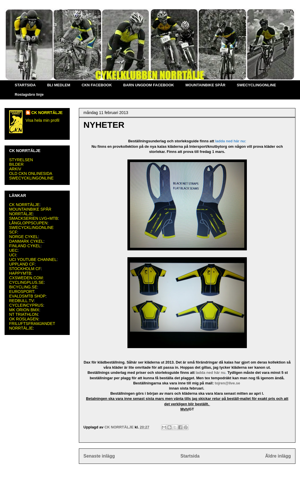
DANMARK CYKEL (26, 241)
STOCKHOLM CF (25, 268)
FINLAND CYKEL (25, 246)
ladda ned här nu (210, 372)
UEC (13, 250)
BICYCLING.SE (23, 287)
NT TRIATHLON (23, 314)
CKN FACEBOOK (97, 85)
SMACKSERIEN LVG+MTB (33, 218)
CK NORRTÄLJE (47, 112)
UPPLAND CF (22, 264)
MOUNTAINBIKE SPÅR (205, 85)
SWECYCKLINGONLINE (31, 178)
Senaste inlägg (99, 456)
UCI (12, 255)
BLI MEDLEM (58, 85)
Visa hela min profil (42, 120)
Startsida (190, 456)
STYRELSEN (21, 159)
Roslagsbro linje (29, 94)
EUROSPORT (21, 291)
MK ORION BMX (24, 310)
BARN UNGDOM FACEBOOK (148, 85)
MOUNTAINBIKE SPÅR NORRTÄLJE (30, 211)
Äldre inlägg (278, 456)
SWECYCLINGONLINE (256, 85)
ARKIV (15, 169)
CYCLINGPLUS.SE (26, 282)
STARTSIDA (25, 85)
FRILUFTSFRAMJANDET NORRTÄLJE (32, 325)
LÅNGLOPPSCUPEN (28, 223)
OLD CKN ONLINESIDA (30, 173)
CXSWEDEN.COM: (26, 278)
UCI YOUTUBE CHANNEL (33, 259)
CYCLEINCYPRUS (26, 305)
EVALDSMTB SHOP (27, 296)
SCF (13, 232)
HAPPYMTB (20, 273)
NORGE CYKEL (23, 236)
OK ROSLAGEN (23, 319)
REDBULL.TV (21, 300)
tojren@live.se (228, 383)
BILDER (16, 164)
